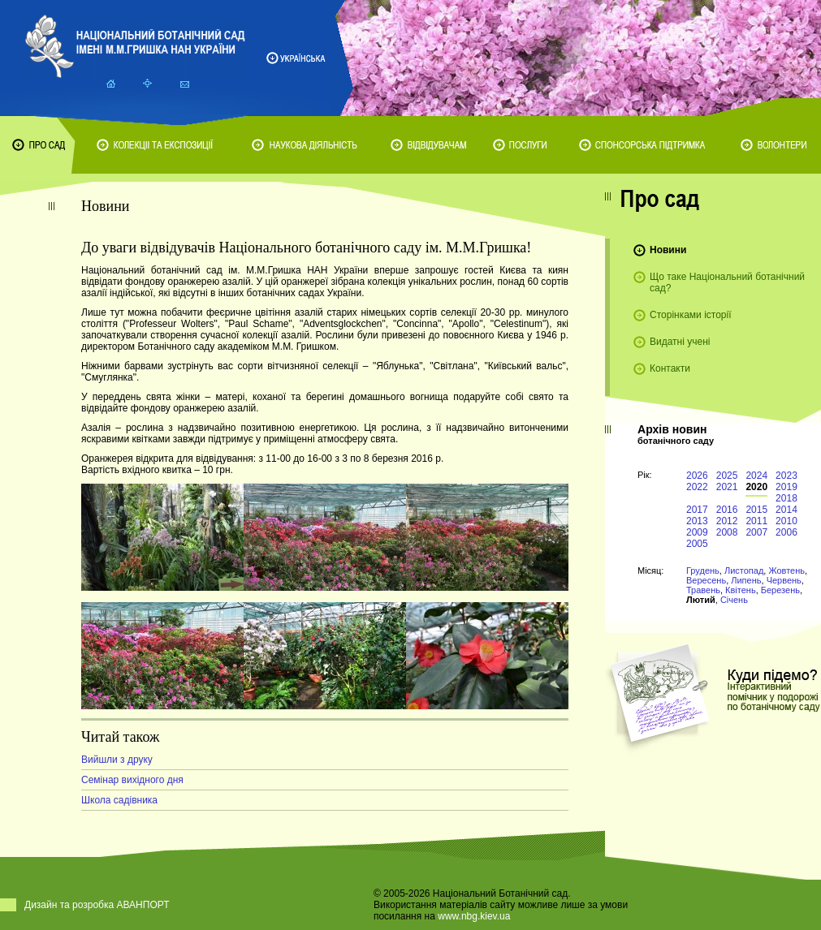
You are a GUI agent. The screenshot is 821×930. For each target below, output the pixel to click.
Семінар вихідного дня (132, 780)
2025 (727, 475)
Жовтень (786, 570)
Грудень (702, 570)
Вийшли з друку (117, 759)
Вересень (706, 580)
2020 (756, 487)
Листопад (743, 570)
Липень (746, 580)
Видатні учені (680, 341)
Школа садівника (119, 800)
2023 (786, 475)
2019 (786, 487)
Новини (668, 250)
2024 (756, 475)
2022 (697, 487)
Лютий (700, 600)
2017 (697, 509)
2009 (697, 532)
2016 (727, 509)
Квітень (740, 590)
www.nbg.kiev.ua (474, 916)
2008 (727, 532)
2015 (756, 509)
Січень (734, 600)
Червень (784, 580)
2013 (697, 521)
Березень (780, 590)
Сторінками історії (691, 315)
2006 (786, 532)
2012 (727, 521)
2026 (697, 475)
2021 (727, 487)
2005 (697, 543)
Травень (703, 590)
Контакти (670, 368)
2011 (756, 521)
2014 (786, 509)
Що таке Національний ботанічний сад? (727, 282)
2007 (756, 532)
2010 (786, 521)
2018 (786, 498)
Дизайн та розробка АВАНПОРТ (97, 905)
